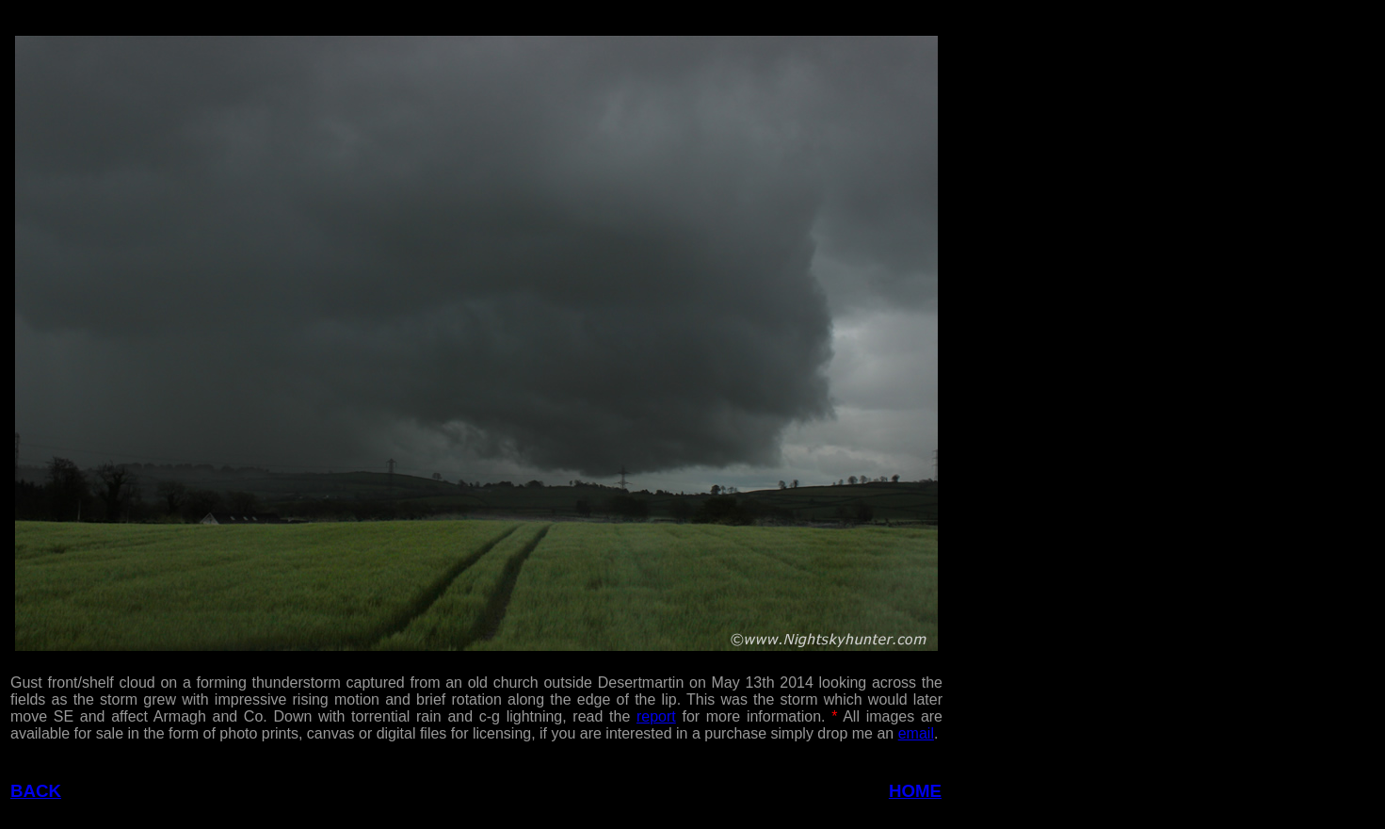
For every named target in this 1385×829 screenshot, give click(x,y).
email (916, 733)
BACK (35, 791)
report (656, 716)
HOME (915, 791)
